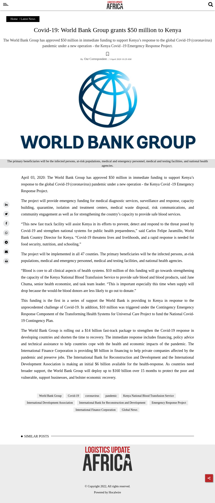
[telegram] (6, 242)
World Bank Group (50, 395)
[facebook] (6, 223)
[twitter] (6, 214)
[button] (107, 54)
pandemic (111, 395)
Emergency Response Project (169, 402)
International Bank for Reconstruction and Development (112, 402)
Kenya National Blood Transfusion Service (148, 395)
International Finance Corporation (96, 409)
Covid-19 (73, 395)
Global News (129, 409)
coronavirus (92, 395)
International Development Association (50, 402)
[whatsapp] (6, 233)
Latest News (28, 19)
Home (14, 19)
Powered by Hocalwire (107, 492)
